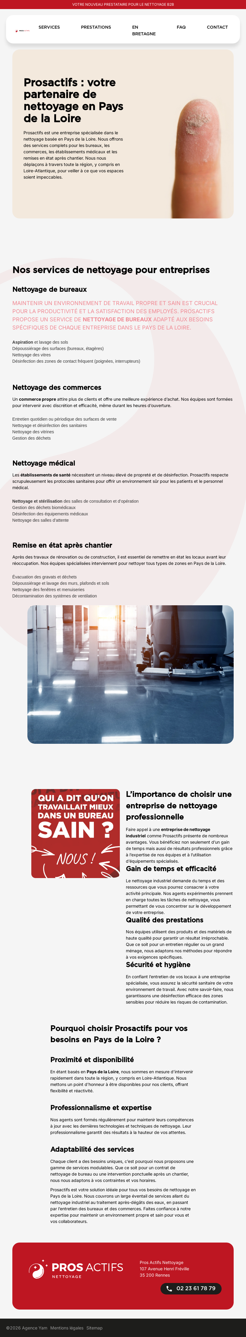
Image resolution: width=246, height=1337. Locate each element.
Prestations (96, 27)
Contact (217, 27)
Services (49, 27)
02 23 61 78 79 (191, 1288)
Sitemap (94, 1327)
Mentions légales (66, 1327)
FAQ (181, 27)
